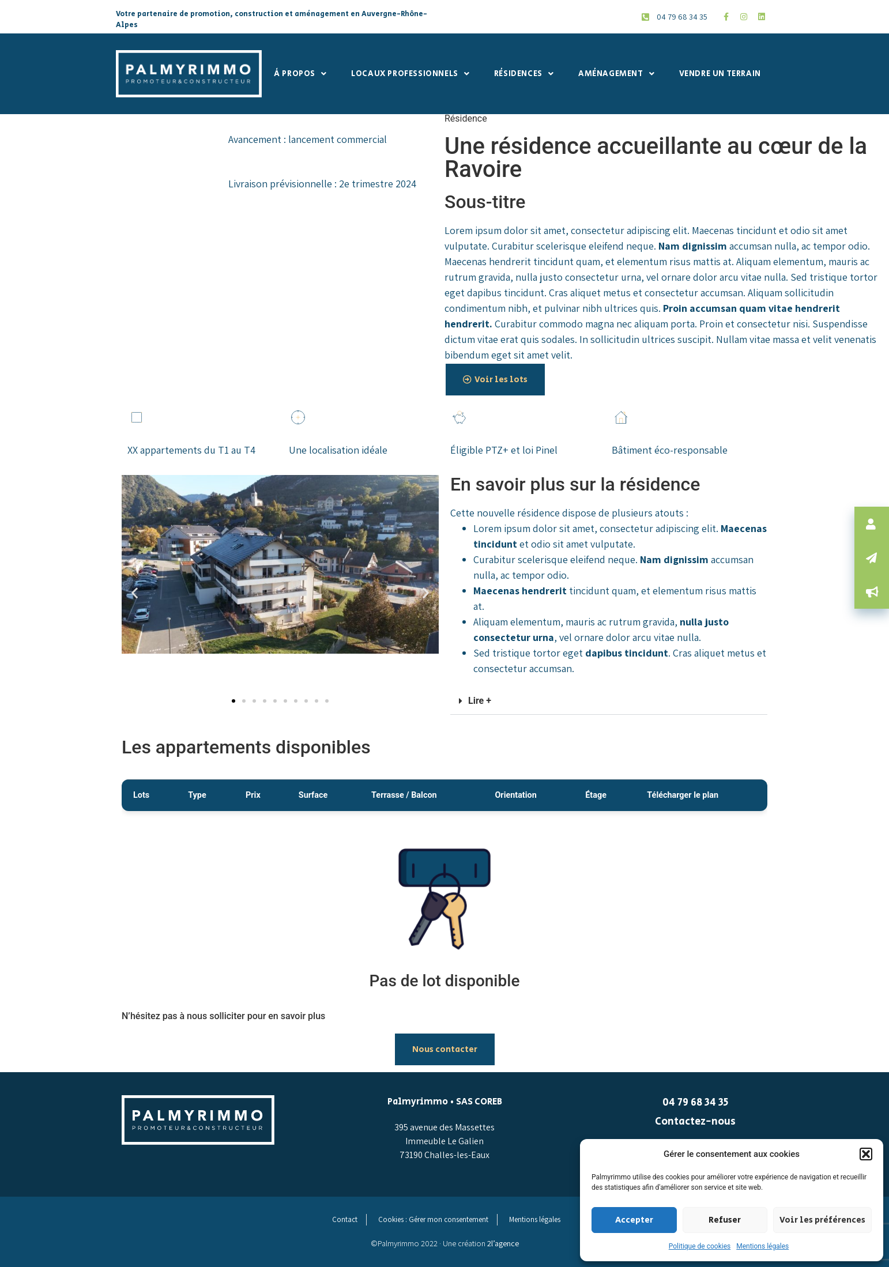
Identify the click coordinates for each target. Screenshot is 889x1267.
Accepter (634, 1220)
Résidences (524, 74)
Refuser (725, 1220)
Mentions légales (762, 1246)
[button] (866, 1154)
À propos (300, 74)
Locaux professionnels (410, 74)
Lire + (479, 700)
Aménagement (616, 74)
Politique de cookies (699, 1246)
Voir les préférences (822, 1220)
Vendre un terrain (720, 74)
